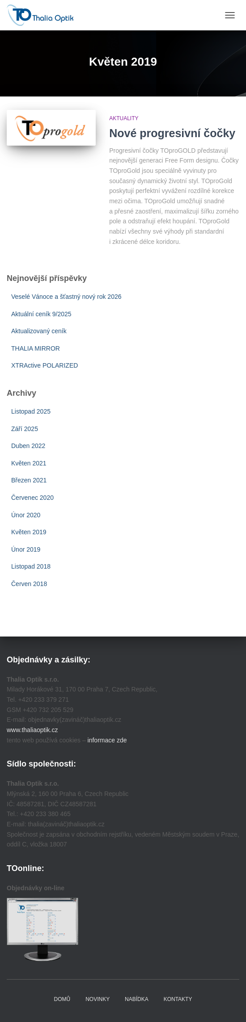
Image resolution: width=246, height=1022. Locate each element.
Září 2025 (24, 428)
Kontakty (178, 999)
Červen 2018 (29, 583)
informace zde (107, 740)
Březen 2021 (29, 480)
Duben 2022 (28, 445)
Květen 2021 (29, 463)
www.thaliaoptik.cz (32, 729)
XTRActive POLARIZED (44, 365)
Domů (62, 999)
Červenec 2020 (32, 497)
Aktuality (123, 118)
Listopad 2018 (31, 566)
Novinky (97, 999)
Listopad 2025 (31, 411)
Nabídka (136, 999)
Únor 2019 (25, 549)
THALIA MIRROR (35, 348)
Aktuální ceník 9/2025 (41, 314)
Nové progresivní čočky (172, 133)
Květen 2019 (29, 532)
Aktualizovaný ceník (39, 331)
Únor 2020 (25, 515)
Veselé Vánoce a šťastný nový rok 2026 (66, 296)
